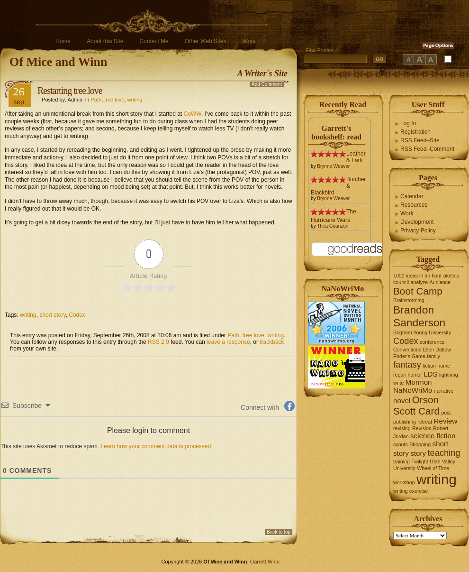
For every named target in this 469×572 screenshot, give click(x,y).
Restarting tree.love (69, 90)
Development (417, 222)
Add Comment (267, 84)
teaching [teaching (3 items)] (444, 453)
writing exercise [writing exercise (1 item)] (410, 491)
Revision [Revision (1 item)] (422, 428)
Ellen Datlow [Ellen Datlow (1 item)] (437, 349)
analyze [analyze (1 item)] (419, 282)
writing (135, 99)
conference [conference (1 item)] (432, 342)
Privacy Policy (418, 230)
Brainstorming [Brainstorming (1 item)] (408, 300)
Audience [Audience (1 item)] (440, 282)
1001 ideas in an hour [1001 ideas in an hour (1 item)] (417, 275)
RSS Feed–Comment (427, 149)
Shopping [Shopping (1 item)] (420, 444)
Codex (77, 315)
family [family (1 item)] (433, 356)
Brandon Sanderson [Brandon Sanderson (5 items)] (419, 316)
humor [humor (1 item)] (415, 375)
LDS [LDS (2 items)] (431, 374)
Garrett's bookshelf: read (336, 132)
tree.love (114, 99)
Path (96, 99)
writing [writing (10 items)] (436, 479)
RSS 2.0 (158, 342)
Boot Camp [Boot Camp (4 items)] (417, 291)
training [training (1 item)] (401, 461)
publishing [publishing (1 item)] (404, 421)
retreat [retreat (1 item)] (424, 421)
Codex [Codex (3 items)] (405, 341)
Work (249, 41)
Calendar (412, 196)
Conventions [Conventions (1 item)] (407, 349)
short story (52, 315)
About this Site (105, 41)
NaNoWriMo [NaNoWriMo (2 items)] (412, 390)
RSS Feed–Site (420, 140)
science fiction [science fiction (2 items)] (432, 436)
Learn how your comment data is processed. (156, 446)
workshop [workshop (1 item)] (404, 482)
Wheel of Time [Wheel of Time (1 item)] (433, 468)
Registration (415, 132)
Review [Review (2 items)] (446, 421)
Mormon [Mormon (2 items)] (419, 382)
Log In (408, 123)
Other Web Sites (205, 41)
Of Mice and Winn (58, 62)
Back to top (278, 532)
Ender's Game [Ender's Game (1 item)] (409, 356)
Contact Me (153, 41)
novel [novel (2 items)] (401, 401)
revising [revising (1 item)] (402, 428)
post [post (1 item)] (446, 412)
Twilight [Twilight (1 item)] (419, 461)
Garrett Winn (265, 561)
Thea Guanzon (332, 226)
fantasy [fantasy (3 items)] (407, 364)
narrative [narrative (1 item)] (443, 391)
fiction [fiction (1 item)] (429, 366)
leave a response (228, 342)
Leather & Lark (356, 157)
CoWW (192, 114)
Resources (413, 205)
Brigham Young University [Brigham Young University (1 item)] (422, 332)
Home (63, 41)
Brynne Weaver (333, 166)
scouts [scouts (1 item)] (400, 444)
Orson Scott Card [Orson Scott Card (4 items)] (416, 405)
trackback (272, 342)
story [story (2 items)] (418, 453)
